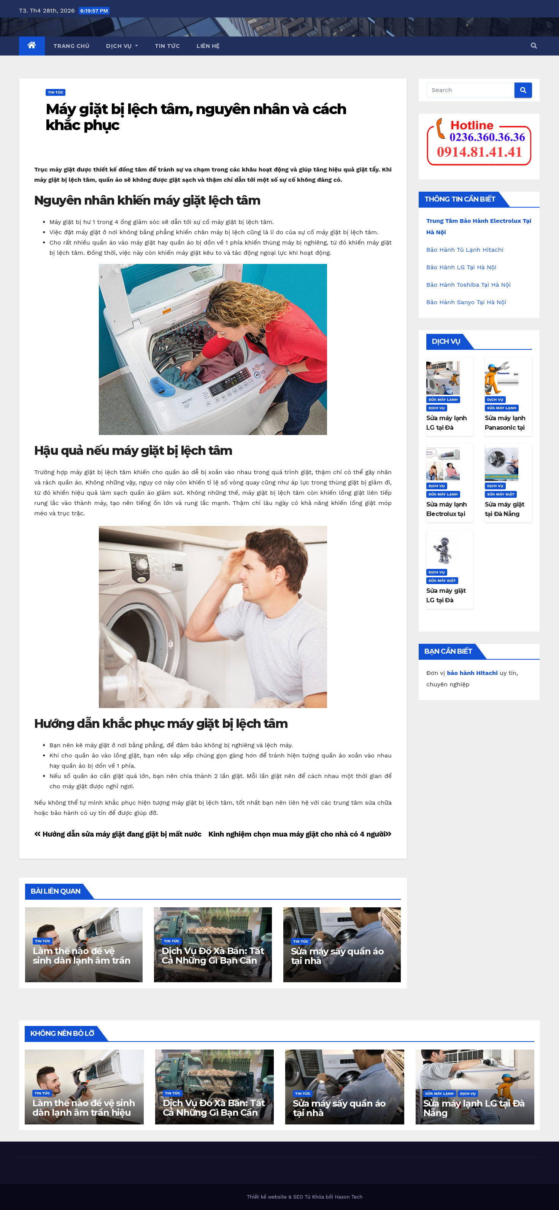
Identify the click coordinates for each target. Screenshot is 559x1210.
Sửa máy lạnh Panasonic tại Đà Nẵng (505, 427)
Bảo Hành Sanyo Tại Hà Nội (466, 302)
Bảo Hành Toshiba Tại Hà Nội (468, 284)
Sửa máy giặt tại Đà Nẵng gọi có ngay (504, 514)
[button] (534, 45)
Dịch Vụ (122, 46)
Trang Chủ (71, 46)
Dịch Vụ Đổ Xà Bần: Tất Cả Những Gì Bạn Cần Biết (213, 960)
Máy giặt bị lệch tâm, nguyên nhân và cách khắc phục (196, 117)
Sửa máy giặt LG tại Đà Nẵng (445, 600)
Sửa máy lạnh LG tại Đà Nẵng (446, 427)
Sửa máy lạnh (443, 399)
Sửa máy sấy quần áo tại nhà (337, 956)
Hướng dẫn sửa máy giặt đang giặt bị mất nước (118, 834)
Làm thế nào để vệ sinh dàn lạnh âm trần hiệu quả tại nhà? (81, 960)
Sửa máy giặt (501, 494)
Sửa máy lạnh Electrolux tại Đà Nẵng (446, 514)
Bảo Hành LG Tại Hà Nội (461, 267)
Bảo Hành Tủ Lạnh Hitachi (464, 249)
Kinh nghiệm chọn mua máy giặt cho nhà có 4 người (300, 834)
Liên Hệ (208, 46)
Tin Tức (167, 46)
